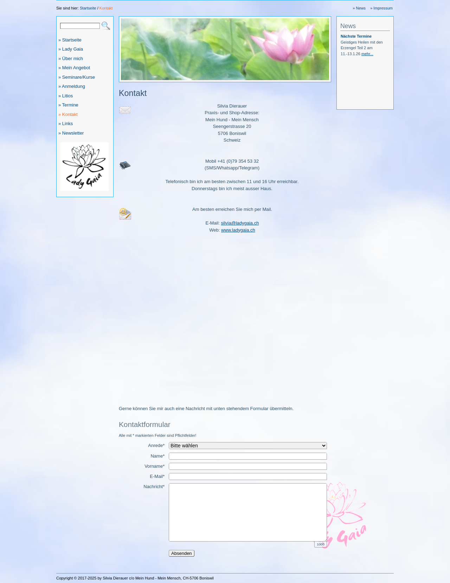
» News (359, 8)
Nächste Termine (356, 36)
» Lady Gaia (70, 49)
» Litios (65, 95)
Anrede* (156, 445)
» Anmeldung (71, 86)
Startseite (88, 8)
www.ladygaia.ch (238, 230)
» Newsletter (71, 133)
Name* (157, 456)
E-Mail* (157, 476)
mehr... (367, 54)
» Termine (68, 105)
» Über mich (70, 58)
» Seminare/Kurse (76, 77)
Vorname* (154, 466)
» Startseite (70, 40)
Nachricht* (154, 486)
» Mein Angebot (74, 67)
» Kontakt (68, 114)
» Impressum (381, 8)
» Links (65, 123)
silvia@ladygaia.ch (240, 223)
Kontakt (105, 8)
